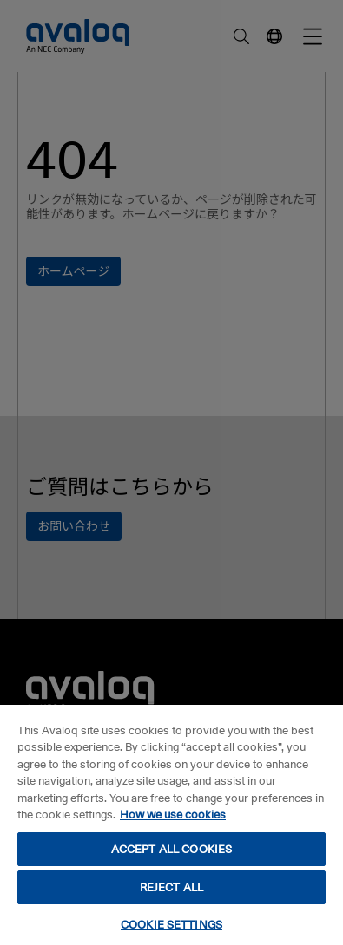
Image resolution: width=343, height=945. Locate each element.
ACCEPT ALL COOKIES (171, 849)
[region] (171, 824)
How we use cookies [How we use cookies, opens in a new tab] (173, 814)
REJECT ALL (171, 887)
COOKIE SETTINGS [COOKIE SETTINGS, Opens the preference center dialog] (171, 924)
